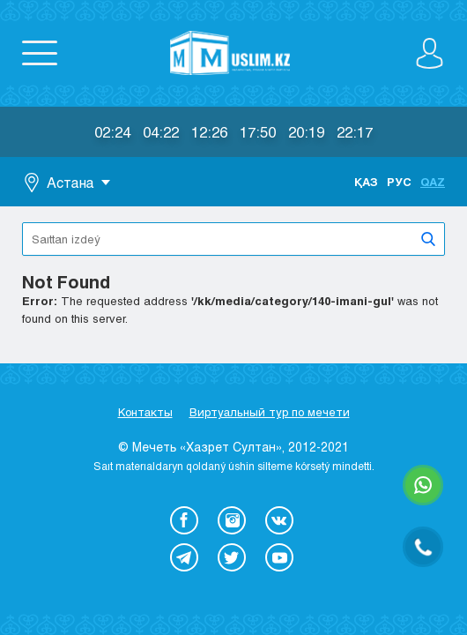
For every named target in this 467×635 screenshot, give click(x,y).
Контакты (145, 412)
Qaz (432, 182)
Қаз (366, 182)
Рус (399, 182)
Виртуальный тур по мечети (269, 412)
